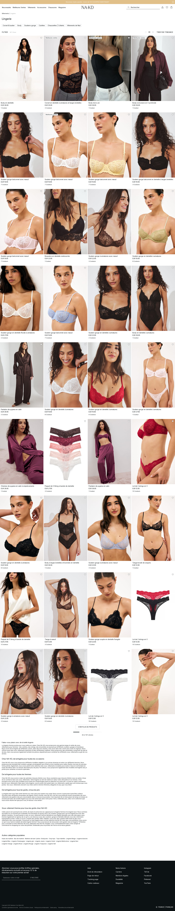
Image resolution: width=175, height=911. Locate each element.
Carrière (119, 872)
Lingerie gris (30, 841)
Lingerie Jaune (40, 841)
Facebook (148, 876)
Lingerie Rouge (28, 844)
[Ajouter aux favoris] (41, 38)
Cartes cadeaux (93, 883)
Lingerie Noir (74, 841)
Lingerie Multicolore (62, 841)
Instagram (147, 868)
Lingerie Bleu (6, 841)
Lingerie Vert (52, 844)
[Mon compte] (162, 7)
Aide (89, 868)
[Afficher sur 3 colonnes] (153, 32)
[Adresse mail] (15, 877)
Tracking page (93, 879)
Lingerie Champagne (18, 841)
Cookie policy (53, 907)
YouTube (147, 883)
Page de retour (93, 876)
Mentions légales (122, 876)
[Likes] (167, 7)
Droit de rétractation (95, 872)
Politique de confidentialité (41, 907)
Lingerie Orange (7, 844)
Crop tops (52, 838)
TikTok (146, 872)
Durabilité (119, 879)
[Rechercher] (143, 7)
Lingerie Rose (17, 844)
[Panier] (171, 7)
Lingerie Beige (71, 838)
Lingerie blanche (82, 838)
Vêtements (5, 13)
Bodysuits (44, 838)
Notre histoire (121, 868)
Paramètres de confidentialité (66, 907)
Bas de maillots (19, 838)
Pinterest (147, 879)
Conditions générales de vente (10, 907)
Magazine (119, 883)
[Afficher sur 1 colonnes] (146, 32)
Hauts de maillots (7, 838)
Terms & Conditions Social (26, 907)
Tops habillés (60, 838)
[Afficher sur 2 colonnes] (149, 32)
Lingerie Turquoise (40, 844)
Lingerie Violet (50, 841)
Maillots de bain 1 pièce (32, 838)
